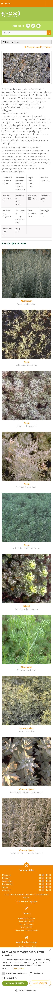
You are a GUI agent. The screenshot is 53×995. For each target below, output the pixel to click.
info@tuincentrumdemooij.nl (27, 930)
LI (38, 26)
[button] (26, 990)
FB (28, 26)
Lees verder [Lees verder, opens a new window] (19, 968)
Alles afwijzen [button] (40, 983)
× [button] (50, 950)
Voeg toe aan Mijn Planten (39, 47)
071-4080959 (27, 927)
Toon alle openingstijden (26, 901)
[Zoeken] (26, 32)
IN (33, 26)
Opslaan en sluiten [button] (15, 983)
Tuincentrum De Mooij (26, 918)
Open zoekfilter (11, 42)
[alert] (26, 971)
